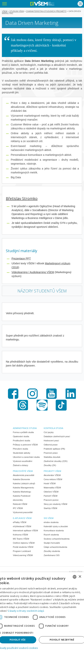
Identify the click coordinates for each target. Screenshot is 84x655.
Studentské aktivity (21, 453)
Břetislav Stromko (22, 198)
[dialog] (42, 613)
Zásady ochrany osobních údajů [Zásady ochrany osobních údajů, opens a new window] (26, 610)
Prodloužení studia (21, 440)
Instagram (32, 393)
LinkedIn (70, 393)
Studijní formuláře (52, 543)
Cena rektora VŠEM (53, 479)
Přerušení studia (20, 449)
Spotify (42, 405)
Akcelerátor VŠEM (52, 475)
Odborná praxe (51, 445)
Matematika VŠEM (52, 487)
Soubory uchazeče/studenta (56, 539)
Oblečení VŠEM (51, 492)
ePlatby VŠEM (19, 522)
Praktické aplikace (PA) (54, 449)
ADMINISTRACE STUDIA (25, 428)
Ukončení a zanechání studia (26, 457)
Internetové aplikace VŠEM (25, 530)
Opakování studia (21, 436)
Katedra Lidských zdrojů (24, 483)
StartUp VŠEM (50, 508)
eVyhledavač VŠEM (22, 526)
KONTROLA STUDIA (53, 428)
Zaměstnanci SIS (52, 555)
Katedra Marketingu (22, 492)
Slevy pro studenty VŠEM (55, 504)
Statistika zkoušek (52, 457)
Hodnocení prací (51, 440)
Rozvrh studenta (51, 535)
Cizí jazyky (49, 432)
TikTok (61, 405)
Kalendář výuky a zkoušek (56, 526)
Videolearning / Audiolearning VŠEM (33, 272)
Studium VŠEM (16, 11)
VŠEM (4, 11)
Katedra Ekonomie (21, 479)
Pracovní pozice (51, 500)
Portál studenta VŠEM (23, 547)
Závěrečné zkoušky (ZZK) (56, 461)
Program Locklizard (22, 551)
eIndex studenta (51, 522)
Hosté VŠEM (50, 483)
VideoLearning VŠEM (23, 555)
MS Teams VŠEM (21, 539)
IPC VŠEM (18, 508)
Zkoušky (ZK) (50, 465)
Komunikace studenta (54, 530)
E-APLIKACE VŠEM (22, 518)
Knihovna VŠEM (20, 535)
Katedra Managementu (23, 487)
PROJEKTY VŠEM (52, 471)
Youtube (51, 393)
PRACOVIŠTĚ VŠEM (23, 471)
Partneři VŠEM (51, 496)
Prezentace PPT (21, 258)
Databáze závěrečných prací (57, 436)
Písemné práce (51, 453)
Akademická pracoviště (23, 475)
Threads (22, 405)
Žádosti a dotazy (20, 465)
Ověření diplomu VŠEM (24, 543)
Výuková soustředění (22, 461)
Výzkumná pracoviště (23, 512)
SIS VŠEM (49, 518)
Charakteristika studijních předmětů (46, 11)
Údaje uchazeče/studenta (55, 547)
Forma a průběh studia (23, 432)
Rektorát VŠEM (20, 504)
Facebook (13, 393)
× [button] (79, 576)
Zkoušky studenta (52, 551)
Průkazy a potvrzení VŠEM (25, 445)
